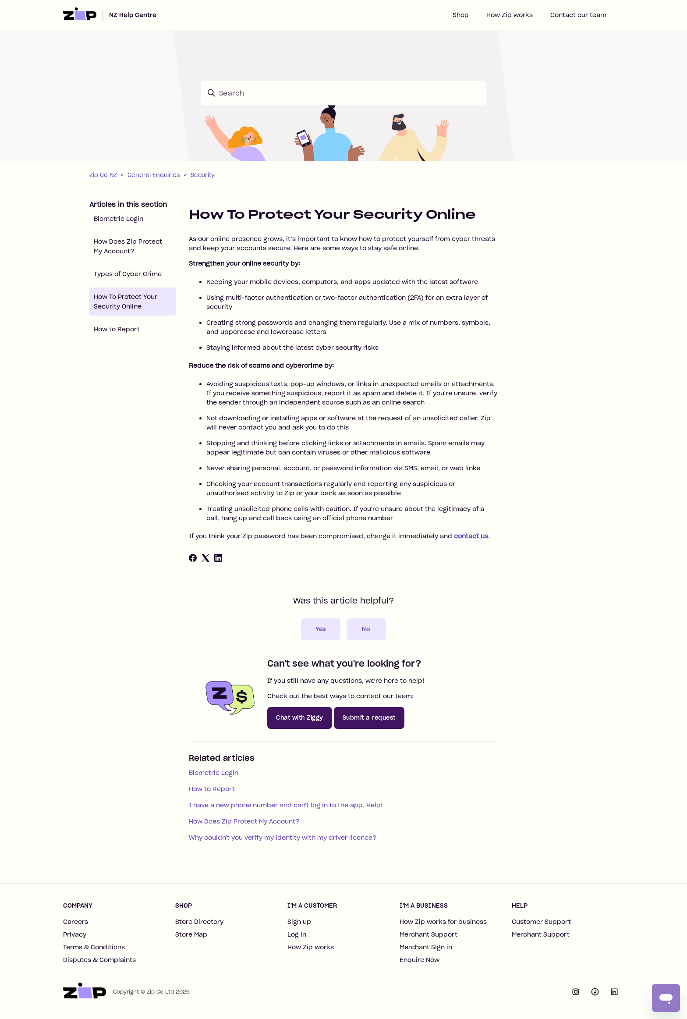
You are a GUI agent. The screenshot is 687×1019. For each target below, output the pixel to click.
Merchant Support (428, 934)
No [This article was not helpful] (366, 629)
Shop (461, 15)
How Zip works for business (443, 922)
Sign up (299, 922)
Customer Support (541, 922)
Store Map (191, 934)
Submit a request (369, 717)
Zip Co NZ (103, 175)
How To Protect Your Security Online (125, 301)
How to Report (117, 329)
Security (203, 175)
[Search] (343, 93)
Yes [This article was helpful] (320, 629)
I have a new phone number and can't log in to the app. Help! (286, 805)
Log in (296, 934)
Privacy (74, 934)
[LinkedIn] (218, 558)
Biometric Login (118, 219)
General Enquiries (153, 175)
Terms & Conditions (94, 947)
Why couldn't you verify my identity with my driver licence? (282, 837)
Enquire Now (419, 960)
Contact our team (578, 15)
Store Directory (199, 922)
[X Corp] (205, 558)
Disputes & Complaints (99, 960)
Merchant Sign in (426, 947)
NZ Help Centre (132, 15)
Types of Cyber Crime (128, 274)
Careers (75, 922)
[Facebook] (193, 558)
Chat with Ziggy (299, 717)
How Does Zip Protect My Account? (128, 246)
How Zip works (509, 15)
